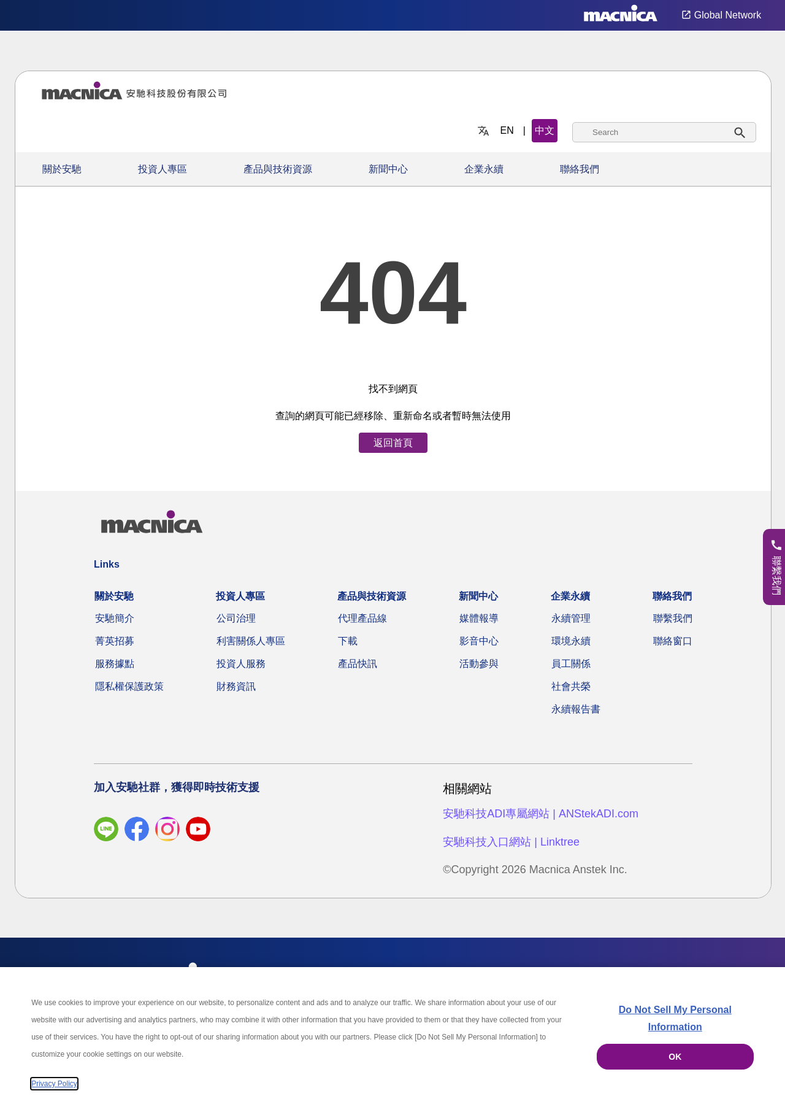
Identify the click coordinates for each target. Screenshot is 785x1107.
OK (674, 1057)
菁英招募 (114, 641)
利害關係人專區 (250, 641)
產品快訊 (357, 663)
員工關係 (571, 663)
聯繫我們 (672, 618)
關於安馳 (62, 169)
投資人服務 (241, 663)
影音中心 (479, 641)
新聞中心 (388, 169)
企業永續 (484, 169)
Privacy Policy (54, 1083)
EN (507, 130)
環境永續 (571, 641)
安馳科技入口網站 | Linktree (511, 842)
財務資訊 (236, 686)
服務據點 (114, 663)
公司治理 (236, 618)
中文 (544, 130)
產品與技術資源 (277, 169)
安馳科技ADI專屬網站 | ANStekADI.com (540, 814)
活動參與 (479, 663)
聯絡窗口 (672, 641)
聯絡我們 (579, 169)
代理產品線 (362, 618)
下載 (348, 641)
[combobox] (664, 132)
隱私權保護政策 (129, 686)
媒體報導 (479, 618)
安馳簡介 (114, 618)
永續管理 (571, 618)
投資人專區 (162, 169)
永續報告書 (575, 709)
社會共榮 (571, 686)
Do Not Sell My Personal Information (675, 1018)
